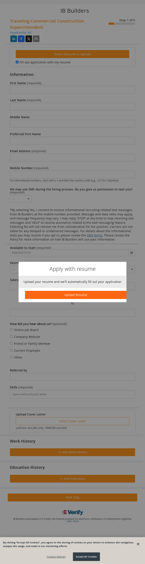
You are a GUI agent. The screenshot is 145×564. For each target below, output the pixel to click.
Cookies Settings (56, 556)
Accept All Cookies (86, 556)
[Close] (138, 544)
